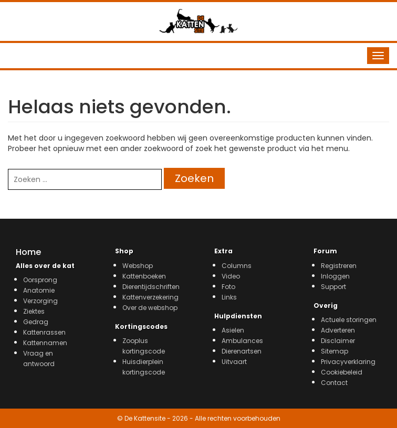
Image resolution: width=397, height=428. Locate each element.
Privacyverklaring (348, 361)
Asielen (233, 330)
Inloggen (335, 276)
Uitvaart (234, 361)
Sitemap (334, 351)
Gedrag (35, 321)
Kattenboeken (144, 276)
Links (229, 297)
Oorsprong (40, 279)
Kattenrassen (44, 332)
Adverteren (338, 330)
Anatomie (39, 290)
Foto (228, 286)
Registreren (339, 265)
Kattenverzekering (150, 297)
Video (231, 276)
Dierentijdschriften (151, 286)
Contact (334, 382)
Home (28, 252)
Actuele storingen (349, 319)
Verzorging (40, 300)
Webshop (137, 265)
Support (333, 286)
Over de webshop (149, 307)
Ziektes (34, 311)
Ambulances (242, 340)
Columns (237, 265)
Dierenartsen (242, 351)
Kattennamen (45, 342)
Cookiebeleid (341, 372)
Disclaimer (338, 340)
